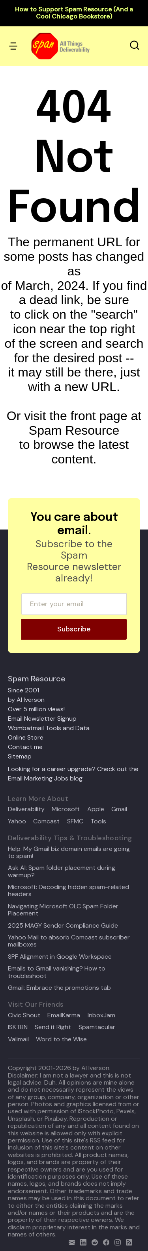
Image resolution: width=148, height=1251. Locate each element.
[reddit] (93, 1241)
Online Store (25, 737)
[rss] (127, 1241)
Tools (98, 821)
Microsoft (66, 809)
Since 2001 (23, 690)
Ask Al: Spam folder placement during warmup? (61, 871)
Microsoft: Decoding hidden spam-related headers (68, 891)
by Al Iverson (26, 700)
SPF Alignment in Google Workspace (60, 956)
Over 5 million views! (36, 709)
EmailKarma (63, 1015)
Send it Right (53, 1027)
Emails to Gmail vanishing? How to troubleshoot (56, 972)
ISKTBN (18, 1027)
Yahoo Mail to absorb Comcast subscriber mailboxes (69, 941)
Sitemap (20, 756)
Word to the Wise (61, 1039)
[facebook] (104, 1241)
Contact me (25, 747)
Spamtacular (97, 1027)
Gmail (119, 809)
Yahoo (17, 821)
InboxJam (101, 1015)
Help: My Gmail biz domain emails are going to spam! (69, 852)
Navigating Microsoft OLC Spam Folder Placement (63, 910)
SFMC (75, 821)
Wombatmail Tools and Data (49, 728)
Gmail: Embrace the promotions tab (59, 987)
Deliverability (26, 809)
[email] (70, 1241)
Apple (95, 809)
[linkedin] (81, 1241)
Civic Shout (24, 1015)
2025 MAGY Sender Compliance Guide (63, 925)
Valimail (18, 1039)
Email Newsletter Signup (42, 718)
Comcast (46, 821)
